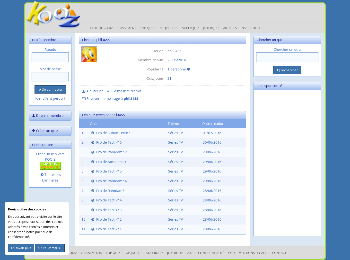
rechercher (287, 70)
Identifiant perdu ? (50, 98)
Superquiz (190, 28)
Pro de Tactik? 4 (106, 200)
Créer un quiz (44, 130)
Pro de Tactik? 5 (106, 171)
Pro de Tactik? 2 (106, 219)
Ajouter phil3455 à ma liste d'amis (111, 91)
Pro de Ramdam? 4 (108, 181)
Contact (279, 253)
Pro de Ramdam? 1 (108, 190)
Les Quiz (70, 253)
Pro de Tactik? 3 (106, 210)
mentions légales (253, 253)
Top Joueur (133, 253)
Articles (230, 28)
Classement (126, 28)
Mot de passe (50, 69)
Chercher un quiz (287, 49)
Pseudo (50, 49)
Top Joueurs (168, 28)
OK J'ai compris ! (49, 248)
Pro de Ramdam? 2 (108, 152)
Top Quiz (147, 28)
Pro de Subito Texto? (110, 132)
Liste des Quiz (101, 28)
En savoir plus (21, 248)
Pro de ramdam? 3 (108, 161)
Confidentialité (211, 253)
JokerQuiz (211, 28)
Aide (190, 253)
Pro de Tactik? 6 (106, 142)
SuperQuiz (154, 253)
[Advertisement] (287, 163)
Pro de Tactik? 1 (106, 229)
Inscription (250, 28)
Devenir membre (47, 115)
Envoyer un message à (109, 98)
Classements (91, 253)
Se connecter (50, 89)
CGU (231, 253)
